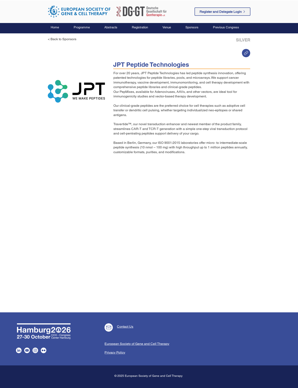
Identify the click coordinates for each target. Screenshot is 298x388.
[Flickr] (43, 350)
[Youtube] (27, 350)
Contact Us (125, 327)
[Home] (246, 53)
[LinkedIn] (19, 350)
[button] (86, 27)
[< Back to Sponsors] (63, 39)
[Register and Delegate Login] (222, 11)
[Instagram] (35, 350)
